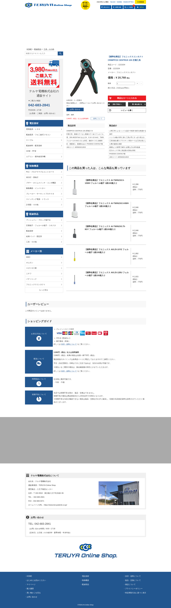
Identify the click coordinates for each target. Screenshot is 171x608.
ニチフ (28, 273)
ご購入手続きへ (117, 104)
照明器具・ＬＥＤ (33, 129)
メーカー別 (36, 251)
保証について (130, 584)
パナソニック (31, 279)
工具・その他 (31, 242)
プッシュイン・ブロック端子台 (38, 220)
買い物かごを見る (34, 593)
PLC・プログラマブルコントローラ (40, 172)
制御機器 (33, 166)
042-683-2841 (39, 105)
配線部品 (33, 214)
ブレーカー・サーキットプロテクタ (40, 194)
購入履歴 (30, 589)
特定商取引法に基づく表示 (135, 593)
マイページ (31, 584)
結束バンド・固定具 (34, 236)
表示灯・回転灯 (32, 177)
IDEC (28, 257)
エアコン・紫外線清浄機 (35, 156)
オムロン (29, 263)
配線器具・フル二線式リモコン (38, 135)
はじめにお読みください (36, 580)
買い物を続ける (137, 104)
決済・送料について (69, 344)
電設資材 (33, 123)
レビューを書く (127, 110)
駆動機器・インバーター (35, 188)
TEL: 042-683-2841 (39, 523)
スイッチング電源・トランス (37, 199)
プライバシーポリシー (134, 589)
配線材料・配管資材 (34, 146)
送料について (97, 118)
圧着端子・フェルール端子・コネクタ (41, 225)
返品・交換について (133, 580)
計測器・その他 (32, 205)
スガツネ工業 (31, 268)
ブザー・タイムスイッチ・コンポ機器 (41, 183)
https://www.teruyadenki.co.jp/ (55, 505)
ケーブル (29, 140)
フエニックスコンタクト (35, 284)
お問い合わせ (75, 109)
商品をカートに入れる (127, 98)
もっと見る (43, 290)
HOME (29, 576)
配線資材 (29, 231)
